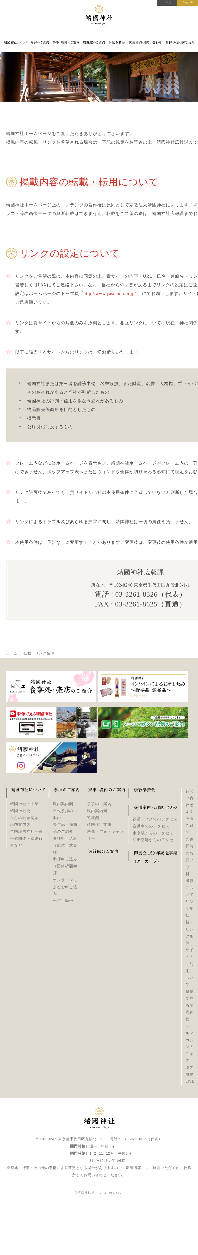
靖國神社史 (20, 811)
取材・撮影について (190, 881)
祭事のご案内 (99, 804)
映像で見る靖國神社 (190, 1005)
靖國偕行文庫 (99, 824)
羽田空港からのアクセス (155, 840)
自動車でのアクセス (151, 826)
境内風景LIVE (190, 1074)
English (187, 2)
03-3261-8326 (136, 594)
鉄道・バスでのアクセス (155, 819)
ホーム (12, 653)
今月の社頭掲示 (24, 818)
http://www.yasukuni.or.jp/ (110, 293)
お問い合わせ (190, 798)
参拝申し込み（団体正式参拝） (65, 845)
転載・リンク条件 (190, 929)
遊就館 (93, 818)
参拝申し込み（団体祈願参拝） (65, 866)
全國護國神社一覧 (26, 831)
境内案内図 (20, 824)
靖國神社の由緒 (24, 804)
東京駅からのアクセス (153, 833)
